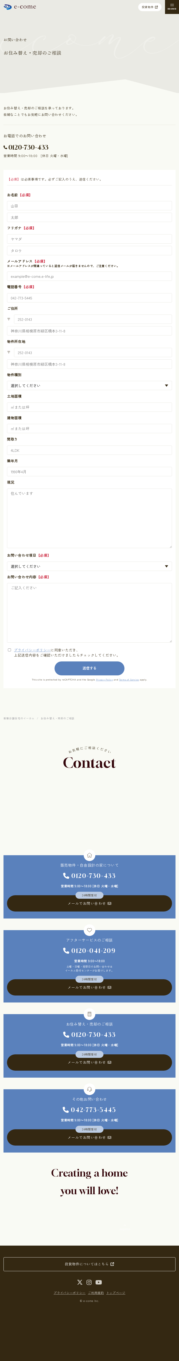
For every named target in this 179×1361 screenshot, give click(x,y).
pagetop (125, 1229)
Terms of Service (129, 679)
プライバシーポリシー (32, 649)
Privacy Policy (104, 679)
